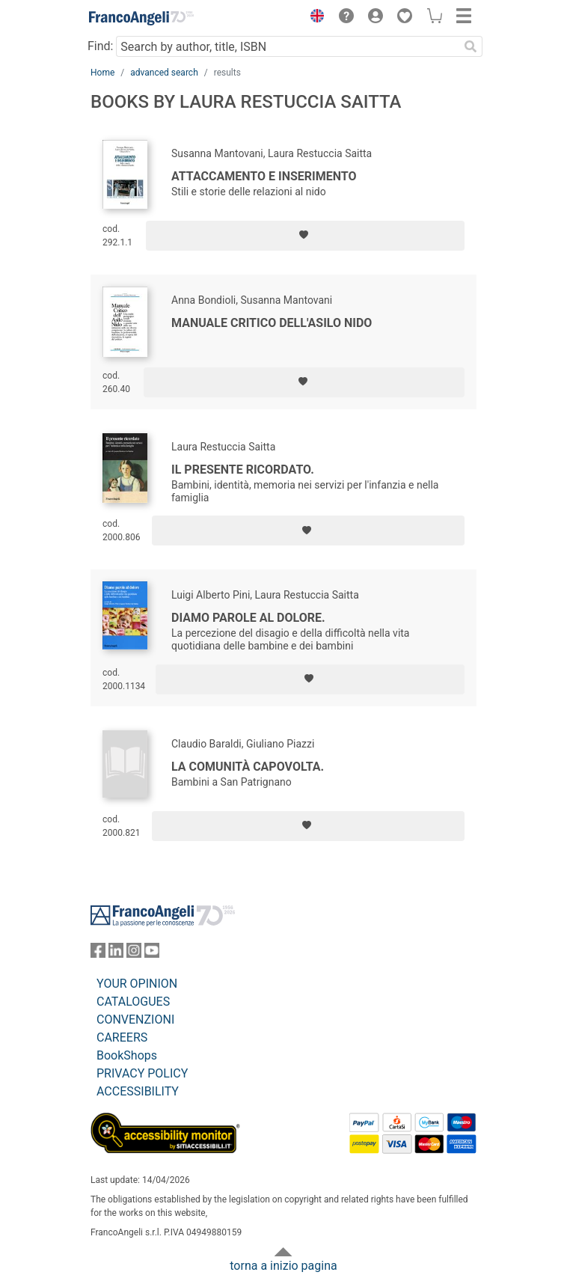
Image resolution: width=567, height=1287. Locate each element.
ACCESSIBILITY (137, 1091)
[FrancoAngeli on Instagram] (133, 954)
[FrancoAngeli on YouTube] (151, 954)
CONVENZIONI (135, 1019)
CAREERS (121, 1037)
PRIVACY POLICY (142, 1073)
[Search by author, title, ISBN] (287, 46)
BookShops (126, 1055)
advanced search (164, 72)
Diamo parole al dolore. (248, 618)
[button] (313, 17)
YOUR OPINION (136, 983)
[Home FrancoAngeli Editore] (141, 18)
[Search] (470, 46)
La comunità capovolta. (247, 766)
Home (102, 72)
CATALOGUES (133, 1001)
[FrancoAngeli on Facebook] (98, 954)
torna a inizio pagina (283, 1266)
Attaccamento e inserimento (264, 176)
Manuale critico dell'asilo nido (271, 323)
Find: (100, 46)
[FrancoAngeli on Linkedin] (115, 954)
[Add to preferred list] (305, 236)
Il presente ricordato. (242, 469)
